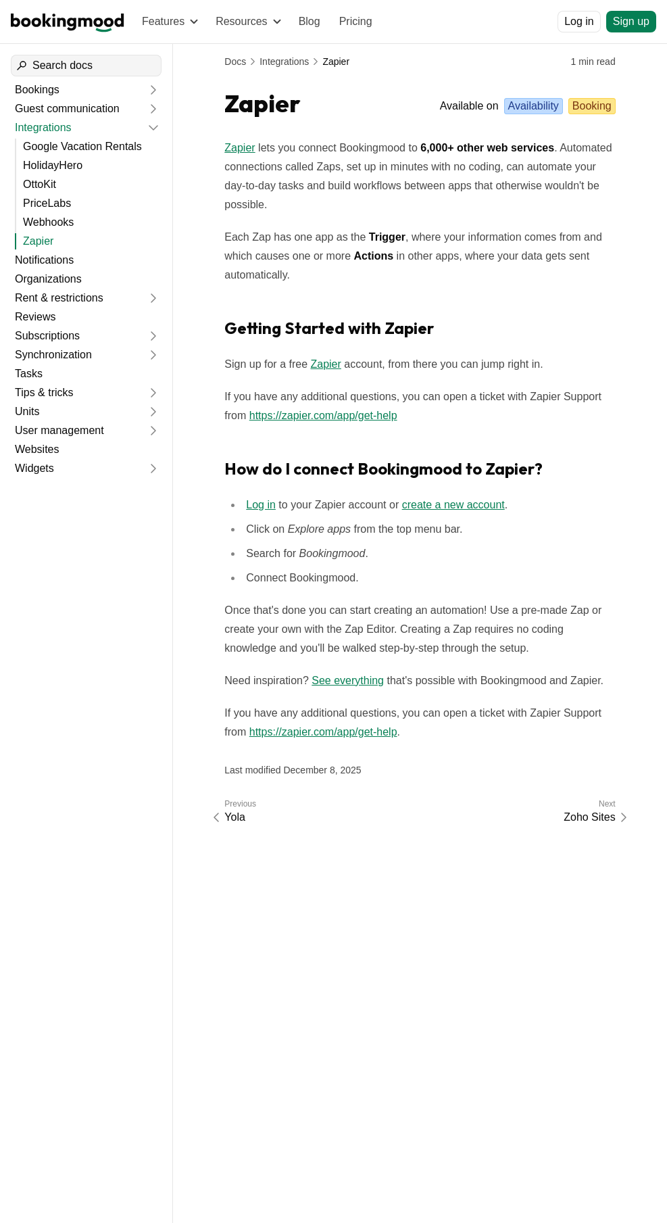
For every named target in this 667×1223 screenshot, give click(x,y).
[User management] (78, 431)
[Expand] (153, 90)
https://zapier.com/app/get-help (323, 415)
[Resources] (247, 21)
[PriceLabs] (90, 203)
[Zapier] (90, 241)
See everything (348, 680)
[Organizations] (86, 279)
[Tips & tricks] (78, 393)
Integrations (284, 61)
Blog (309, 21)
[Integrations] (78, 128)
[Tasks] (86, 374)
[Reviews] (86, 317)
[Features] (169, 21)
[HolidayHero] (90, 166)
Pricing (355, 21)
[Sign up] (631, 21)
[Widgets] (78, 468)
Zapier (335, 61)
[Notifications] (86, 260)
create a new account (453, 504)
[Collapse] (153, 128)
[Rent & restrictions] (78, 298)
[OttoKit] (90, 184)
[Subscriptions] (78, 336)
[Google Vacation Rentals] (90, 147)
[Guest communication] (78, 109)
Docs (235, 61)
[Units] (78, 412)
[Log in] (579, 21)
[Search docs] (86, 65)
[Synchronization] (78, 355)
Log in (261, 504)
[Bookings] (78, 90)
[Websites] (86, 449)
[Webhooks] (90, 222)
